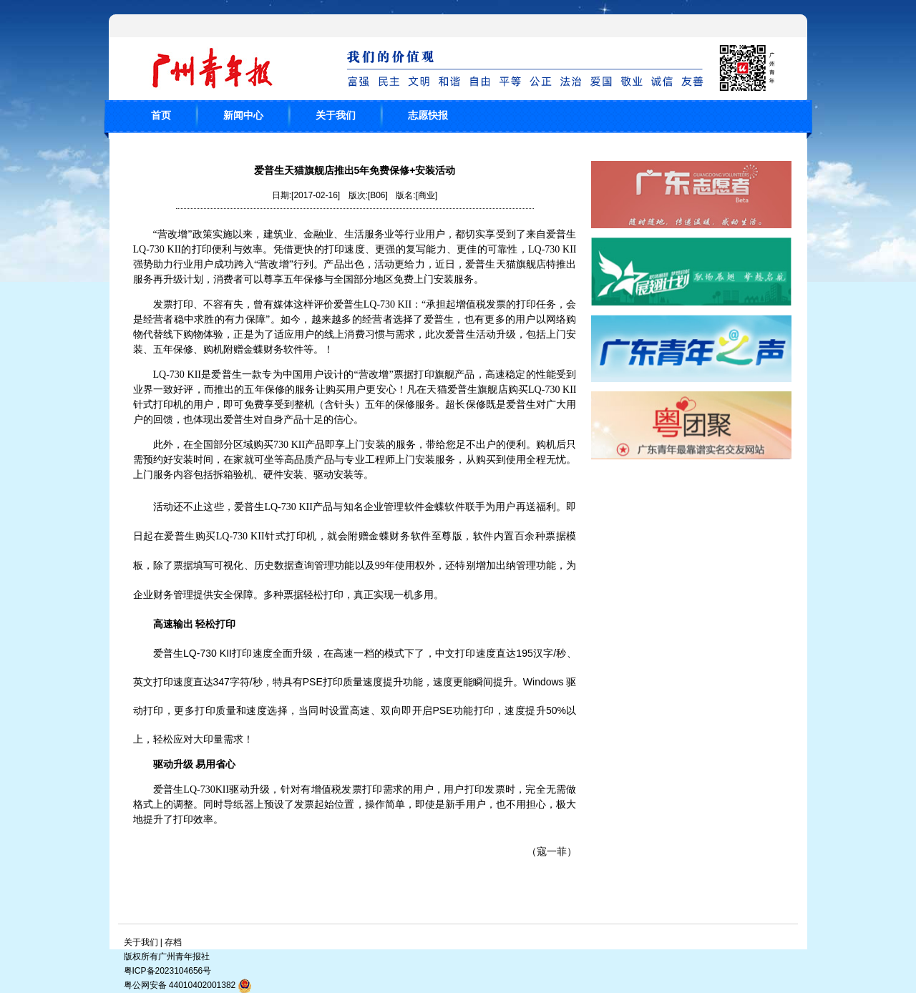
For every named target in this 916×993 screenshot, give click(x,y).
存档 (173, 942)
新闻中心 (243, 115)
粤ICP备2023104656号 (168, 971)
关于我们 (336, 115)
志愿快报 (428, 115)
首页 (161, 115)
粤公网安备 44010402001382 (188, 985)
